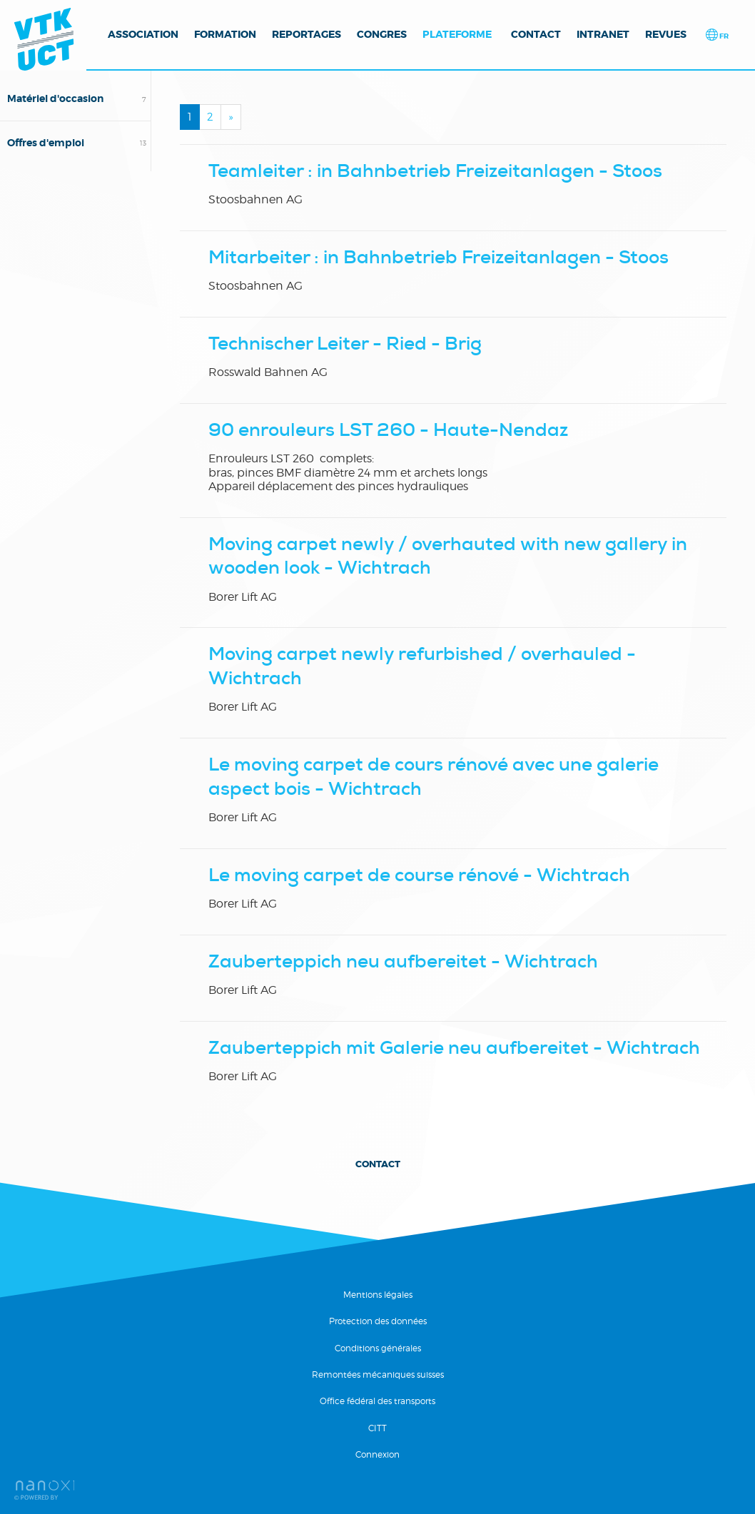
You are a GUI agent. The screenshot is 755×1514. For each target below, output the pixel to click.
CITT (377, 1428)
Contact (536, 34)
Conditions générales (378, 1348)
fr (723, 36)
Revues (665, 34)
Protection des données (378, 1321)
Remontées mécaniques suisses (378, 1374)
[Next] (231, 117)
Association (143, 34)
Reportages (306, 34)
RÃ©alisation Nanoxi (44, 1490)
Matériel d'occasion (55, 98)
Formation (225, 34)
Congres (382, 34)
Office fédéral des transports (377, 1401)
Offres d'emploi (45, 142)
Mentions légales (377, 1294)
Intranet (603, 34)
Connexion (377, 1454)
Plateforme (457, 34)
